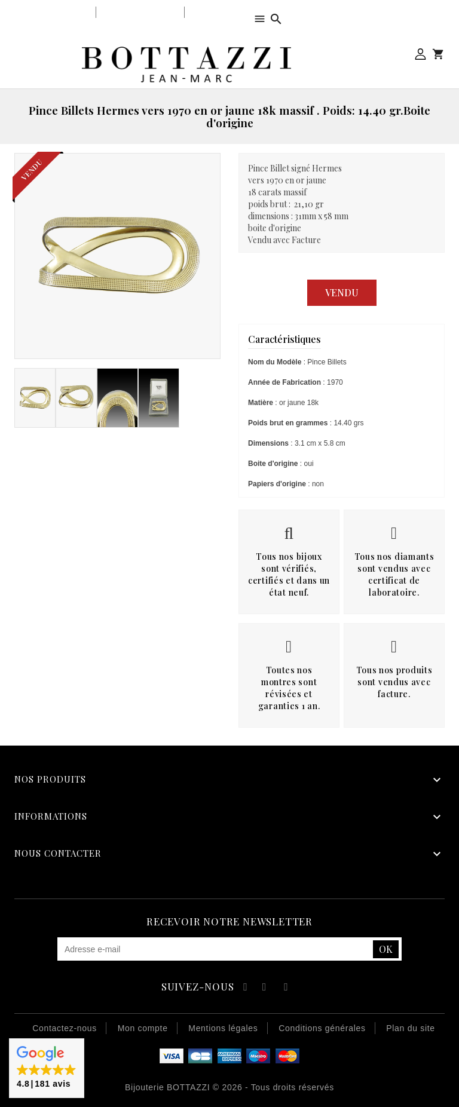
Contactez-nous (64, 1028)
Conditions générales (322, 1028)
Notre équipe (216, 12)
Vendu (342, 292)
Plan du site (410, 1028)
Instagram (286, 988)
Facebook (243, 988)
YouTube (265, 988)
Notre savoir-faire (140, 12)
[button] (46, 1068)
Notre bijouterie (56, 12)
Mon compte (420, 54)
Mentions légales (223, 1028)
